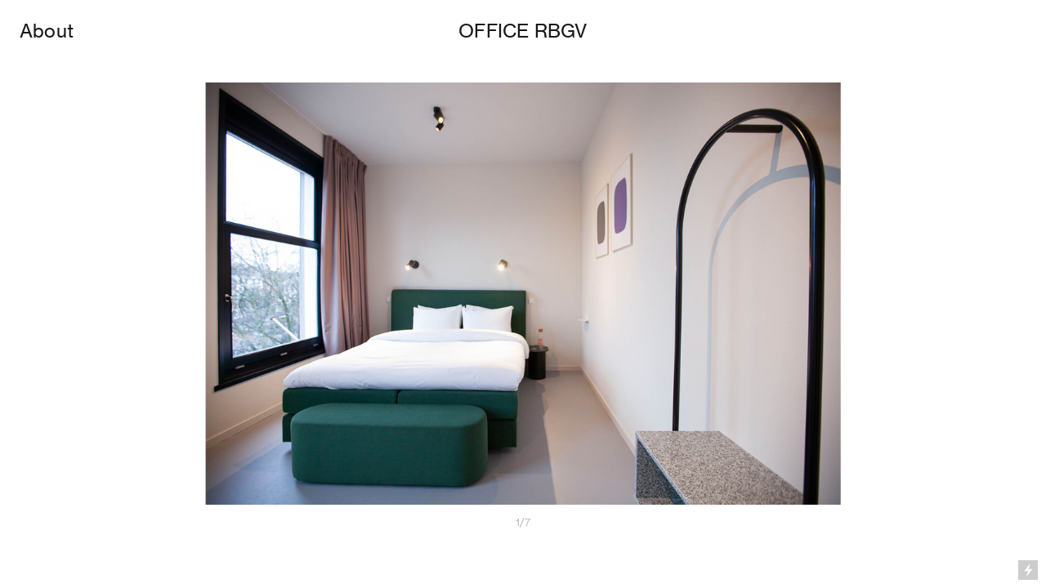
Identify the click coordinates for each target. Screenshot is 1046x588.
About (47, 31)
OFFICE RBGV (523, 31)
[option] (523, 308)
